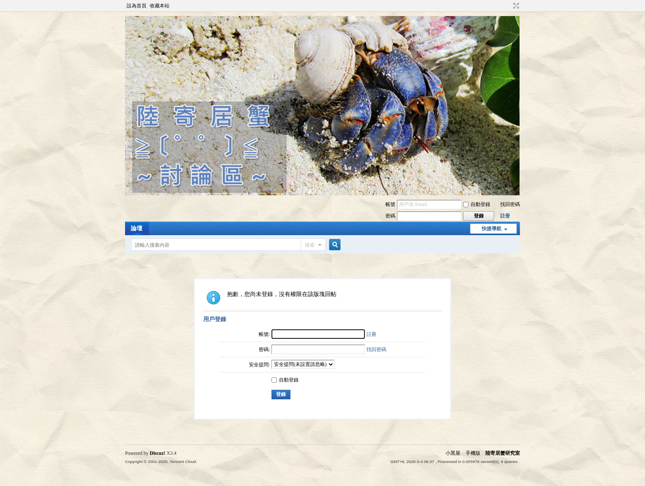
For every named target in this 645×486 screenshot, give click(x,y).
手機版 (473, 453)
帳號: (264, 334)
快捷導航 (491, 228)
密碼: (264, 349)
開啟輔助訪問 (508, 5)
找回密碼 (510, 204)
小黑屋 (452, 453)
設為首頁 (136, 6)
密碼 (390, 216)
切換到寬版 (515, 5)
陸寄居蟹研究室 (502, 453)
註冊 (505, 216)
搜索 (310, 245)
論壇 (136, 228)
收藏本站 (159, 6)
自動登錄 (476, 204)
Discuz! (157, 453)
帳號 (390, 204)
